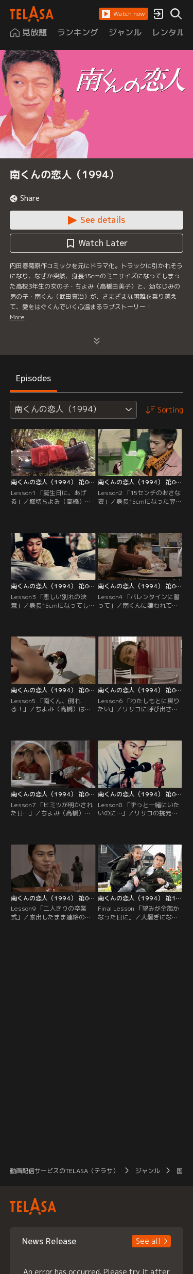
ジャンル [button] (147, 1170)
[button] (123, 14)
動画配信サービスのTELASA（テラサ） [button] (64, 1170)
